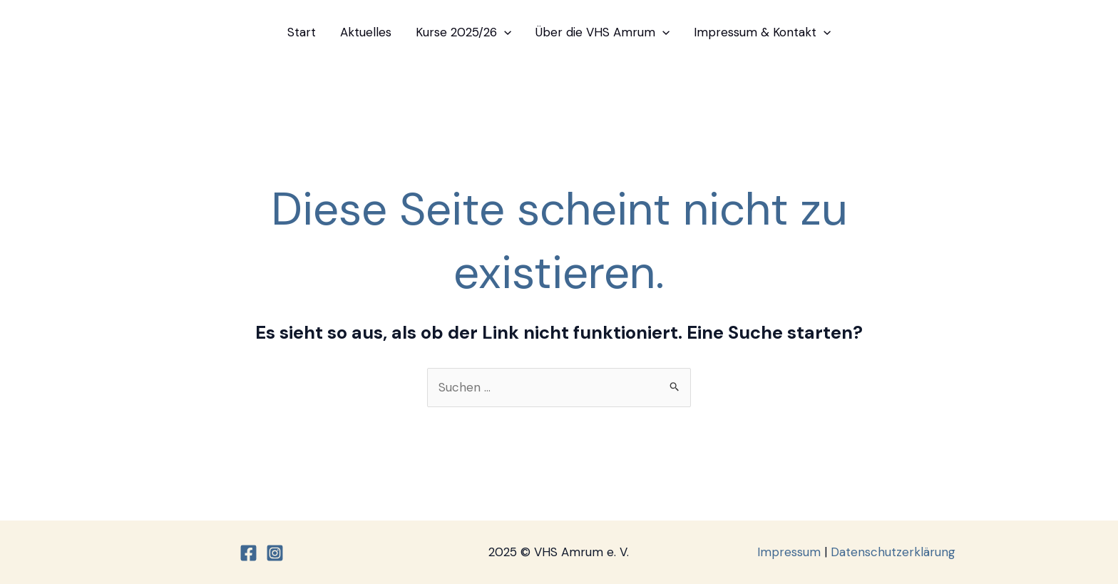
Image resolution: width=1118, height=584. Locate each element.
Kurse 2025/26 (463, 32)
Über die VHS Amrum (602, 32)
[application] (504, 32)
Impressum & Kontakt (762, 32)
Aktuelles (365, 32)
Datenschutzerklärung (893, 552)
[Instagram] (275, 553)
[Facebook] (248, 553)
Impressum (789, 552)
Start (301, 32)
